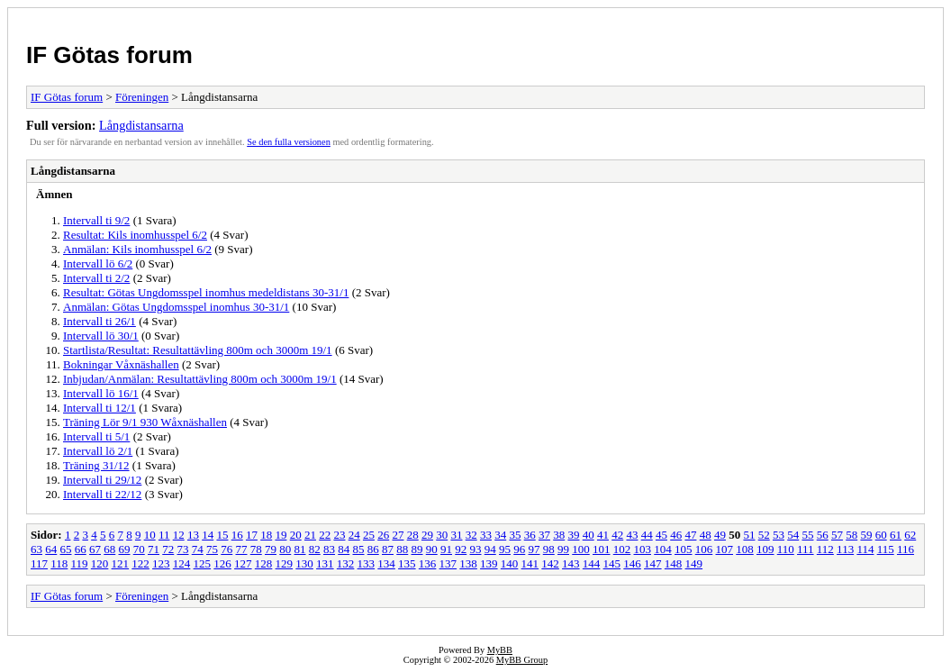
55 (807, 534)
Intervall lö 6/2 (97, 263)
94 (490, 549)
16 (237, 534)
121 (121, 563)
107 (725, 549)
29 (427, 534)
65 (66, 549)
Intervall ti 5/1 (96, 436)
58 (851, 534)
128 (264, 563)
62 (910, 534)
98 (549, 549)
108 (745, 549)
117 (39, 563)
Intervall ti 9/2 (96, 220)
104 (663, 549)
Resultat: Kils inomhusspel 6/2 (135, 234)
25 (369, 534)
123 (161, 563)
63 (36, 549)
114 (865, 549)
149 (694, 563)
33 (486, 534)
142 (550, 563)
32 (471, 534)
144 (592, 563)
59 (866, 534)
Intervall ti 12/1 (99, 407)
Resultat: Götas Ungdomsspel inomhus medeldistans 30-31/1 (206, 292)
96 (519, 549)
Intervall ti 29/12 (102, 479)
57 (837, 534)
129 (285, 563)
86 (373, 549)
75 (212, 549)
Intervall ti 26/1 (99, 321)
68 (109, 549)
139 (489, 563)
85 (359, 549)
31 (456, 534)
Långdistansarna (141, 125)
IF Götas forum (109, 54)
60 (881, 534)
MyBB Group (522, 660)
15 (222, 534)
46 (676, 534)
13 (193, 534)
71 (153, 549)
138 (468, 563)
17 (252, 534)
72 (168, 549)
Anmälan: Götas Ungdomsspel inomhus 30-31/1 (176, 306)
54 (793, 534)
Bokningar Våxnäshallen (121, 364)
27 (397, 534)
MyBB (499, 650)
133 (367, 563)
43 (632, 534)
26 (383, 534)
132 (346, 563)
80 (285, 549)
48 (705, 534)
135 (407, 563)
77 (242, 549)
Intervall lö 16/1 (101, 393)
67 (95, 549)
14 (207, 534)
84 (343, 549)
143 (571, 563)
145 (612, 563)
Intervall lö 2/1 (97, 451)
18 (266, 534)
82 (315, 549)
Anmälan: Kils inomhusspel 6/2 (137, 249)
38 (559, 534)
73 (183, 549)
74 (198, 549)
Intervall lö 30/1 (101, 335)
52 (764, 534)
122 (140, 563)
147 (653, 563)
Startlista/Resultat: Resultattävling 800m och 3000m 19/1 (197, 350)
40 (588, 534)
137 (448, 563)
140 (510, 563)
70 (139, 549)
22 (325, 534)
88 (402, 549)
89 (417, 549)
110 (785, 549)
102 (622, 549)
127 (243, 563)
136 (428, 563)
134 (386, 563)
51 (749, 534)
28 (413, 534)
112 (825, 549)
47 (690, 534)
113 (845, 549)
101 (602, 549)
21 (310, 534)
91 (446, 549)
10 (150, 534)
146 (632, 563)
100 (581, 549)
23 (339, 534)
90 (432, 549)
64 (51, 549)
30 (442, 534)
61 (895, 534)
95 (505, 549)
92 (460, 549)
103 (643, 549)
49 (720, 534)
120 (100, 563)
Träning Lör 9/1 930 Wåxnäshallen (145, 422)
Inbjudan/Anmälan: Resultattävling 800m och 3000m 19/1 (200, 379)
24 (354, 534)
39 (573, 534)
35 (515, 534)
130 (304, 563)
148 (674, 563)
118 (59, 563)
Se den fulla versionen (289, 142)
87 (388, 549)
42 (617, 534)
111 (805, 549)
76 (226, 549)
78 (256, 549)
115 (885, 549)
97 (534, 549)
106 (704, 549)
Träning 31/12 (96, 465)
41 (603, 534)
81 (300, 549)
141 (530, 563)
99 (563, 549)
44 (647, 534)
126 (222, 563)
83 (329, 549)
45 (661, 534)
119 (79, 563)
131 (325, 563)
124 (182, 563)
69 (125, 549)
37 (544, 534)
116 (905, 549)
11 (164, 534)
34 (500, 534)
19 (280, 534)
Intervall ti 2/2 (96, 278)
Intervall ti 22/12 (102, 494)
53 (778, 534)
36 (530, 534)
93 (476, 549)
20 (296, 534)
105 (684, 549)
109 (765, 549)
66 (80, 549)
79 (270, 549)
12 (179, 534)
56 (823, 534)
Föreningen (141, 97)
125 (203, 563)
